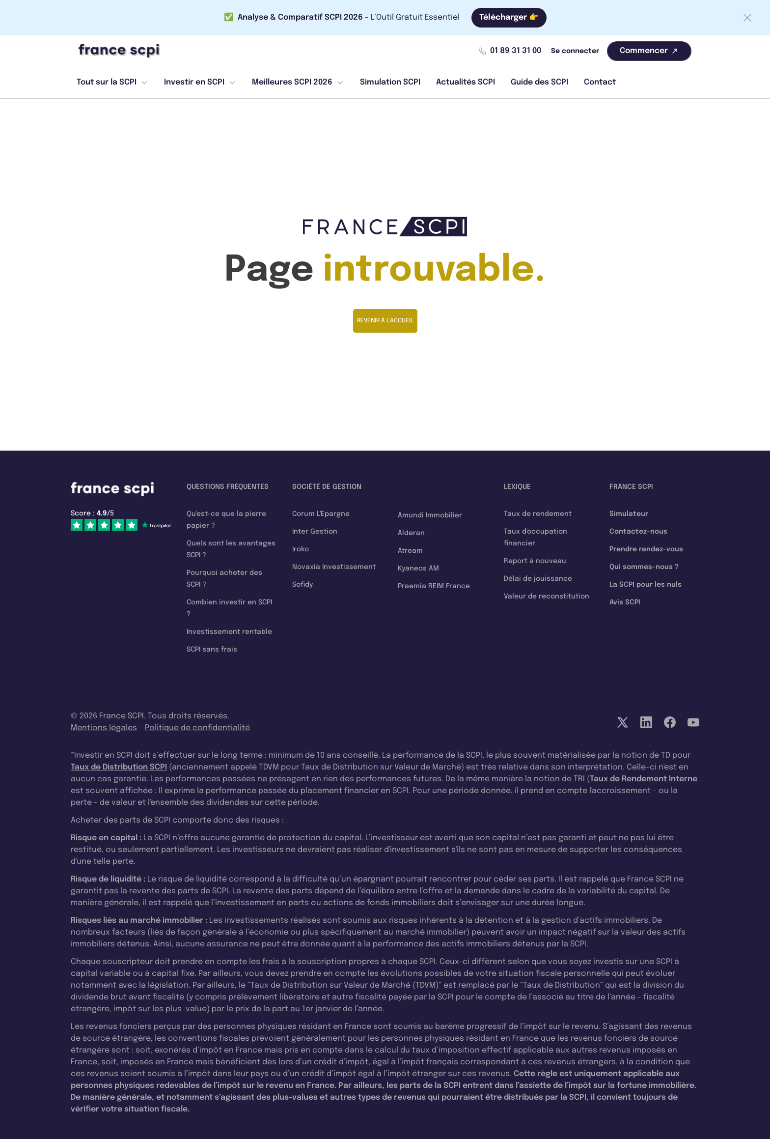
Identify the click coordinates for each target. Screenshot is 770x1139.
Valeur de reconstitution (546, 596)
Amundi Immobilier (430, 515)
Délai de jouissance (538, 578)
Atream (410, 550)
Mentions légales (104, 728)
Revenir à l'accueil (385, 321)
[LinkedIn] (646, 722)
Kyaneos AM (418, 568)
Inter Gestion (314, 531)
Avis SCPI (624, 602)
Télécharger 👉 (509, 17)
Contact (600, 82)
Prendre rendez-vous (646, 549)
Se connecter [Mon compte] (575, 51)
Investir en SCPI (200, 82)
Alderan (411, 533)
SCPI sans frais (212, 649)
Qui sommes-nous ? (644, 567)
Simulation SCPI (390, 82)
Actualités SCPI (465, 82)
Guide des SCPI (539, 82)
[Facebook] (670, 722)
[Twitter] (623, 722)
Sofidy (302, 584)
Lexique (517, 487)
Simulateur (628, 514)
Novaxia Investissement (334, 567)
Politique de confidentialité (197, 728)
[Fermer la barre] (747, 18)
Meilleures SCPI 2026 (298, 82)
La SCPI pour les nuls (645, 584)
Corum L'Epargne (321, 514)
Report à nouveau (535, 561)
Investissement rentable (229, 631)
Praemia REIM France (434, 586)
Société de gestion (326, 487)
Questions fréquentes (228, 487)
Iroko (300, 549)
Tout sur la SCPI (112, 82)
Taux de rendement (538, 514)
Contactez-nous (638, 531)
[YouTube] (693, 722)
